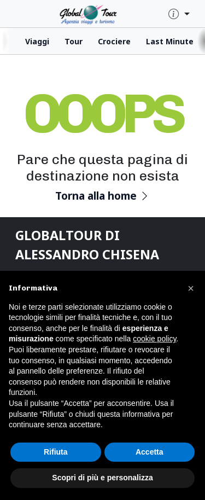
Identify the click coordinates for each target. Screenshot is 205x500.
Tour (74, 41)
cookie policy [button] (154, 338)
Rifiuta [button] (56, 451)
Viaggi (37, 41)
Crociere (114, 41)
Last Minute (170, 41)
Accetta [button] (149, 451)
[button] (191, 288)
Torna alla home (102, 195)
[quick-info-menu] (179, 14)
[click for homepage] (100, 13)
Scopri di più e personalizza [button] (102, 477)
